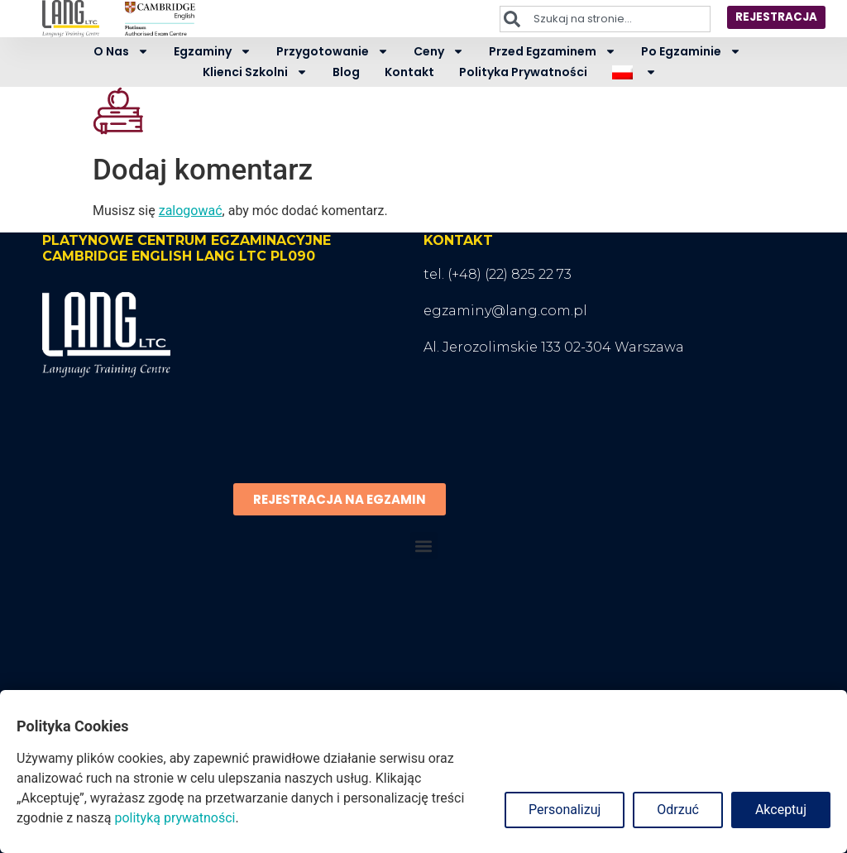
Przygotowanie (332, 51)
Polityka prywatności (523, 72)
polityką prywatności (174, 818)
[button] (424, 545)
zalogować (191, 210)
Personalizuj (565, 809)
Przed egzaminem (552, 51)
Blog (346, 72)
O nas (121, 51)
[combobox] (598, 19)
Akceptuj (780, 809)
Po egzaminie (691, 51)
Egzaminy (212, 51)
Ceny (439, 51)
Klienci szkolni (255, 72)
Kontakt (409, 72)
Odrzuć (678, 809)
